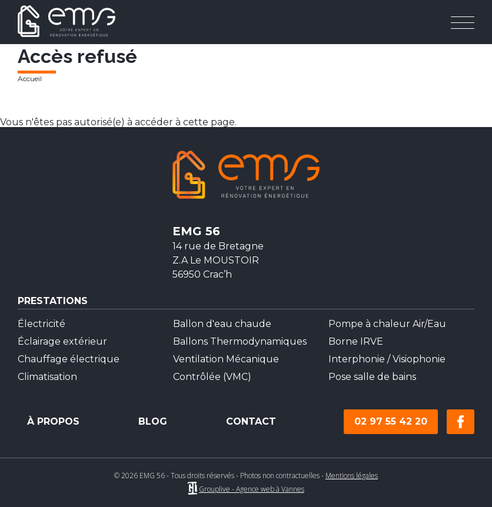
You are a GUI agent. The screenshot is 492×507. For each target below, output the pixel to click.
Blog (152, 421)
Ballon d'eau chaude (222, 323)
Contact (251, 421)
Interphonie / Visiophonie (387, 359)
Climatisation (47, 376)
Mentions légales (351, 476)
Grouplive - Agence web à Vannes (251, 489)
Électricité (41, 323)
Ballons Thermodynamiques (240, 341)
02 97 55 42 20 (390, 421)
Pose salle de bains (372, 376)
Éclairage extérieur (62, 341)
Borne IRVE (355, 341)
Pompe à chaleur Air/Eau (387, 323)
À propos (53, 421)
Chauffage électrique (68, 359)
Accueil (30, 78)
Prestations (53, 301)
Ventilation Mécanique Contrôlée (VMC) (226, 367)
